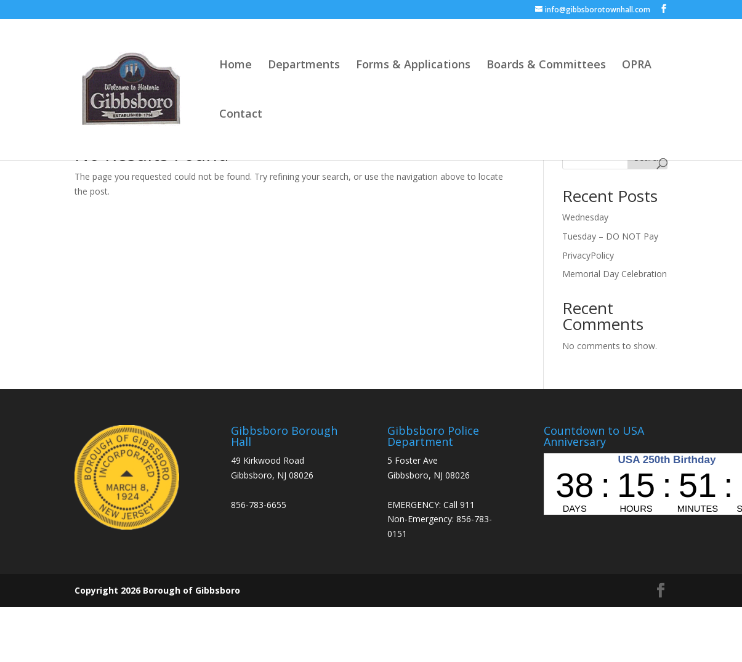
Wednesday (585, 217)
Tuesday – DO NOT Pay (610, 236)
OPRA (636, 65)
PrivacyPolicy (588, 255)
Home (235, 65)
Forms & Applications (413, 65)
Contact (240, 115)
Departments (304, 65)
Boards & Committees (546, 65)
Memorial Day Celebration (614, 274)
